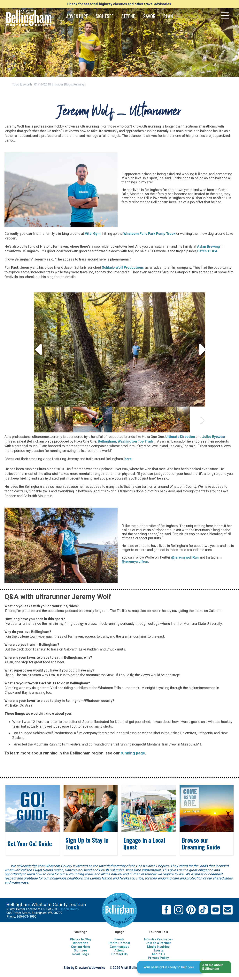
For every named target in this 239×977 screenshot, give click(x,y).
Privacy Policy (158, 958)
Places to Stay (80, 939)
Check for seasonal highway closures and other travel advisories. (119, 4)
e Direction (186, 437)
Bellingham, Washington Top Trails (126, 441)
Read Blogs (80, 954)
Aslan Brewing (208, 246)
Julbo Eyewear (214, 437)
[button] (215, 967)
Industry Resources (158, 939)
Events (119, 939)
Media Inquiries (158, 947)
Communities (119, 947)
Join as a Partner (158, 943)
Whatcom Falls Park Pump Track (149, 233)
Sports (158, 950)
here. (128, 459)
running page (133, 753)
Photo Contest (119, 943)
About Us (158, 954)
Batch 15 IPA (207, 251)
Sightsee (80, 950)
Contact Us (119, 954)
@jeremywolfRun (185, 557)
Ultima (170, 437)
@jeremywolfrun (134, 561)
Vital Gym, (93, 233)
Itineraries (80, 943)
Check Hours (69, 909)
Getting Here (80, 947)
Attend (119, 950)
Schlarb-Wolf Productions (123, 267)
